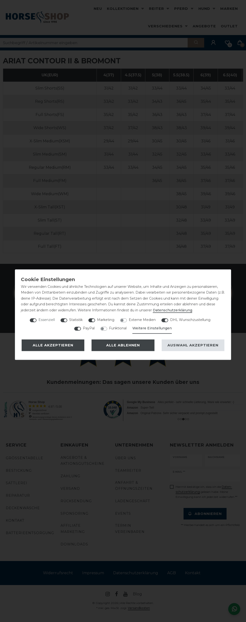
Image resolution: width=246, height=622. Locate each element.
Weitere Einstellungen (152, 328)
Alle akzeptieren (53, 345)
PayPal (89, 328)
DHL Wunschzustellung (190, 320)
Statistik (76, 320)
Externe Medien (142, 320)
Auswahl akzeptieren (192, 345)
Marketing (105, 320)
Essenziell (46, 320)
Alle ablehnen (123, 345)
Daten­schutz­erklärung (172, 310)
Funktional (118, 328)
